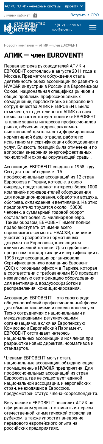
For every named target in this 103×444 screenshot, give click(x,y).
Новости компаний (19, 45)
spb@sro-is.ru (62, 29)
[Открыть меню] (93, 27)
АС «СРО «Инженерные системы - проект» (45, 6)
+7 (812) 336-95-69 (66, 25)
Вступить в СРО (85, 15)
